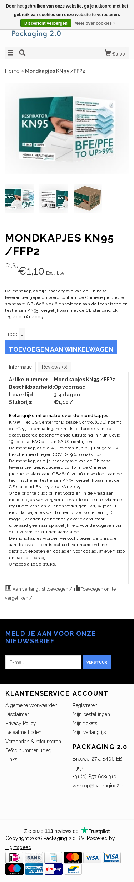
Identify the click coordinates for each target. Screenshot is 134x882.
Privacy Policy (20, 723)
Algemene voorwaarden (31, 705)
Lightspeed (18, 847)
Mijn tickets (85, 723)
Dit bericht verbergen (46, 23)
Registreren (85, 705)
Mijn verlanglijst (90, 732)
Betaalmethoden (23, 732)
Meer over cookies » (94, 23)
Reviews (54, 367)
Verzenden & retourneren (33, 741)
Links (11, 759)
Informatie (20, 367)
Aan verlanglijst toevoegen (37, 588)
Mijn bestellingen (91, 714)
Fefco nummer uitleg (28, 750)
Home (12, 71)
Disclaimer (17, 714)
